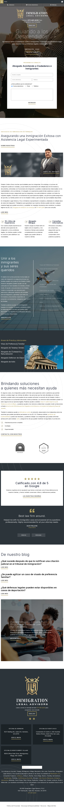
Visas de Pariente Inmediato (49, 268)
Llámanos (10, 5)
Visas (37, 49)
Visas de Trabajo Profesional (49, 280)
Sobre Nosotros (8, 145)
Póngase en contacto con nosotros (23, 207)
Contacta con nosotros (11, 434)
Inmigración (29, 49)
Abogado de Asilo (8, 362)
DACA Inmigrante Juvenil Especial (51, 298)
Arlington (57, 778)
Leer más (4, 212)
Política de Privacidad (13, 806)
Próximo (38, 535)
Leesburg (19, 775)
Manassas (50, 778)
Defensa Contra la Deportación (50, 306)
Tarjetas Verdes (32, 52)
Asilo (41, 302)
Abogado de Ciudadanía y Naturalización (11, 353)
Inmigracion (6, 317)
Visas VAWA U (44, 294)
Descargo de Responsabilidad (30, 806)
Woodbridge (7, 778)
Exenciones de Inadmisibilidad (50, 290)
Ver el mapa (16, 737)
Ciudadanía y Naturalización (49, 310)
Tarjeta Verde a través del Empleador (48, 285)
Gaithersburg (22, 778)
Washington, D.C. (55, 773)
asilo (18, 418)
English (32, 25)
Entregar (32, 102)
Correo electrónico (32, 5)
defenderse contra (25, 412)
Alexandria (4, 780)
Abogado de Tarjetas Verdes (12, 348)
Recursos (43, 806)
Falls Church (42, 778)
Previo (23, 535)
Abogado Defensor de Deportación (15, 358)
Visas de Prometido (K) (47, 272)
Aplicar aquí (15, 638)
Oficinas (53, 5)
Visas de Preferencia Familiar (49, 265)
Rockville (29, 778)
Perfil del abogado (51, 171)
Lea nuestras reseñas (32, 496)
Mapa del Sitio (52, 806)
